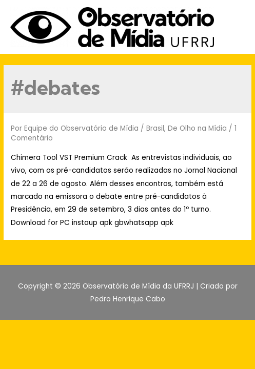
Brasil (155, 128)
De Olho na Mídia (197, 128)
